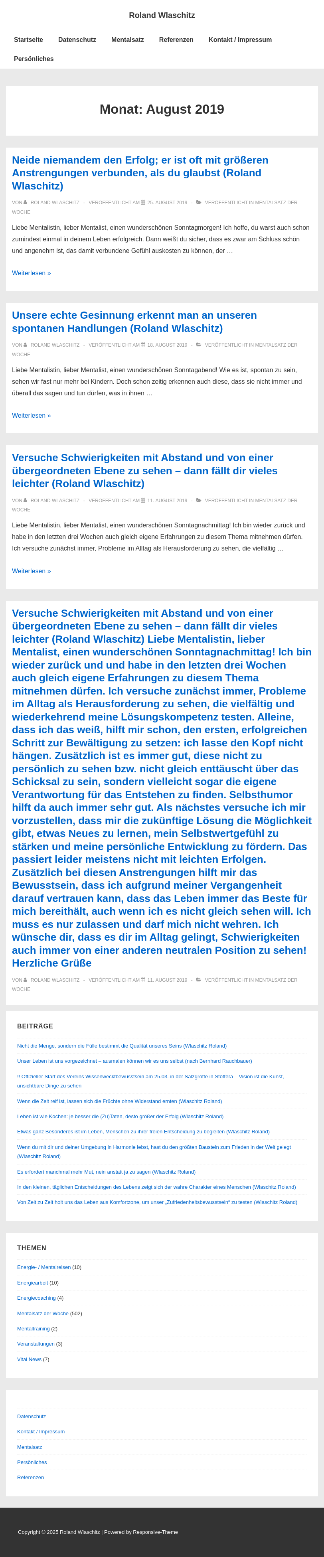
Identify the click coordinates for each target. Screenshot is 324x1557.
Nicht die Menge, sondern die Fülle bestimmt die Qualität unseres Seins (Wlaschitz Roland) (122, 1046)
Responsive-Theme (155, 1532)
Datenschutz (77, 39)
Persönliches (34, 58)
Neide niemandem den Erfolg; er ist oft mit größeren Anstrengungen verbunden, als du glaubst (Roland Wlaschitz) (140, 173)
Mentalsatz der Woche (43, 1313)
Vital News (29, 1359)
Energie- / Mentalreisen (44, 1267)
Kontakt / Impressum (240, 39)
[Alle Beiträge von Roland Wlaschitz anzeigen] (52, 202)
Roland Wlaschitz (162, 15)
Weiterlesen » (31, 273)
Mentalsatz (127, 39)
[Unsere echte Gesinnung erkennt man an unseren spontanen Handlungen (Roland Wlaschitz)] (167, 345)
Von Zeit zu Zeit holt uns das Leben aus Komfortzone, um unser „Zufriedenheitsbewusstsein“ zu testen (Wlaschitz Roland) (157, 1202)
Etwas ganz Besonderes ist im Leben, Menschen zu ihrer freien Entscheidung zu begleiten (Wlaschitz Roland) (143, 1132)
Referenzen (176, 39)
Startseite (28, 39)
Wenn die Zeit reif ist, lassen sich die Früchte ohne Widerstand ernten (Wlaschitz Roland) (119, 1101)
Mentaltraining (33, 1329)
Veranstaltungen (36, 1344)
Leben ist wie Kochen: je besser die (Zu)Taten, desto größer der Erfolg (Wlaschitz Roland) (120, 1116)
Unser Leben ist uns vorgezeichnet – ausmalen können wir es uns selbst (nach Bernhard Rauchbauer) (134, 1061)
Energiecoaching (36, 1298)
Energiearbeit (32, 1283)
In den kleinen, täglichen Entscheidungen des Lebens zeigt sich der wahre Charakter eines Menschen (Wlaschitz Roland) (156, 1187)
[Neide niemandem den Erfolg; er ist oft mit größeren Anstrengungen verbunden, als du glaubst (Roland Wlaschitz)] (167, 202)
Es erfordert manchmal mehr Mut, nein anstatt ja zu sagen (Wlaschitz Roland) (106, 1172)
